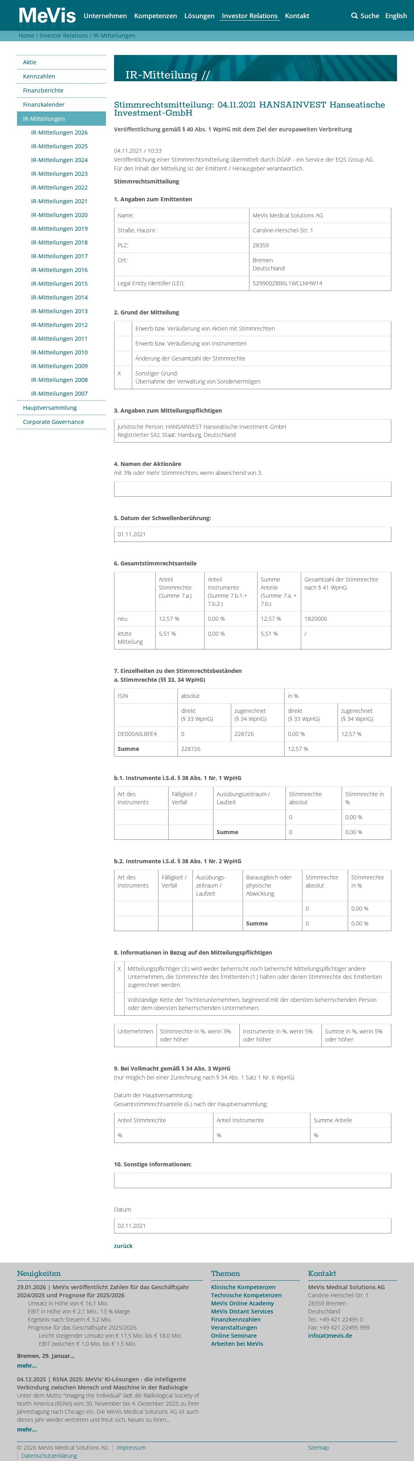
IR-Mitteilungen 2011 (59, 338)
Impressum (131, 1447)
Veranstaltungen (234, 1327)
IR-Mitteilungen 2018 (59, 242)
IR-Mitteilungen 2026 (59, 132)
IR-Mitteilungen (114, 35)
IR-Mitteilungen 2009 (59, 366)
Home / (27, 35)
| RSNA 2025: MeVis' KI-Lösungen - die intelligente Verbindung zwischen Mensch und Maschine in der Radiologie (102, 1383)
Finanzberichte (43, 90)
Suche (370, 15)
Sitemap (318, 1447)
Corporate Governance (53, 422)
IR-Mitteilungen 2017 (59, 256)
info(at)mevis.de (330, 1335)
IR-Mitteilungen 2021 (59, 201)
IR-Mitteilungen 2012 (59, 325)
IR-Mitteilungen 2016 (59, 270)
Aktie (29, 62)
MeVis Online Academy (242, 1303)
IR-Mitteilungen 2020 (59, 215)
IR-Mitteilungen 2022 (59, 187)
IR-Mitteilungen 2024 (59, 160)
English (396, 15)
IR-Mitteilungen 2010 (59, 352)
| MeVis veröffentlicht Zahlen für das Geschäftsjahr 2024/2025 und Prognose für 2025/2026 (103, 1291)
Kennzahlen (39, 76)
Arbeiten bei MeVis (237, 1343)
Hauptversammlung (50, 407)
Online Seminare (234, 1335)
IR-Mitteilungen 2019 (59, 228)
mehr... (27, 1365)
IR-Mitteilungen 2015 (59, 283)
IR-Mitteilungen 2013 (59, 311)
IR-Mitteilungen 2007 (59, 393)
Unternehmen (105, 15)
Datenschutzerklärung (49, 1455)
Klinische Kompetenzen (243, 1287)
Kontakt (297, 15)
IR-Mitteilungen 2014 (59, 297)
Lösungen (199, 15)
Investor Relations (250, 15)
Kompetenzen (155, 15)
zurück (123, 1246)
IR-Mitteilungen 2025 (59, 146)
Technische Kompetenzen (246, 1295)
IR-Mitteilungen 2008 (59, 380)
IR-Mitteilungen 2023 (59, 173)
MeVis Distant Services (242, 1311)
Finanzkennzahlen (236, 1319)
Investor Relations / (65, 35)
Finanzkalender (44, 104)
